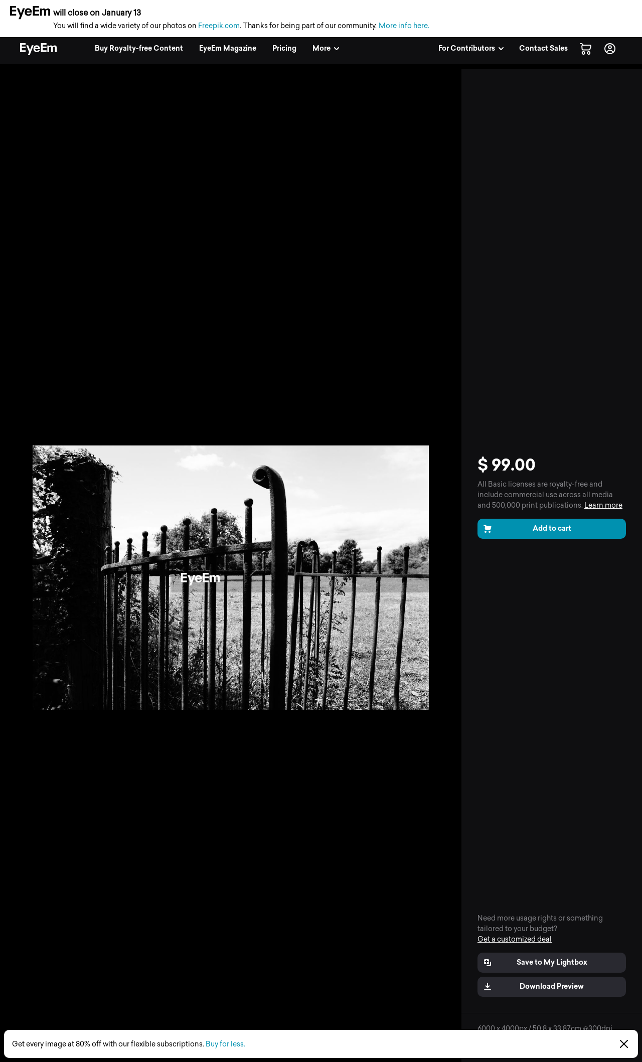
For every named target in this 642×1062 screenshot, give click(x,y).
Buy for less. (225, 1044)
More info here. (404, 26)
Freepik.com (219, 26)
